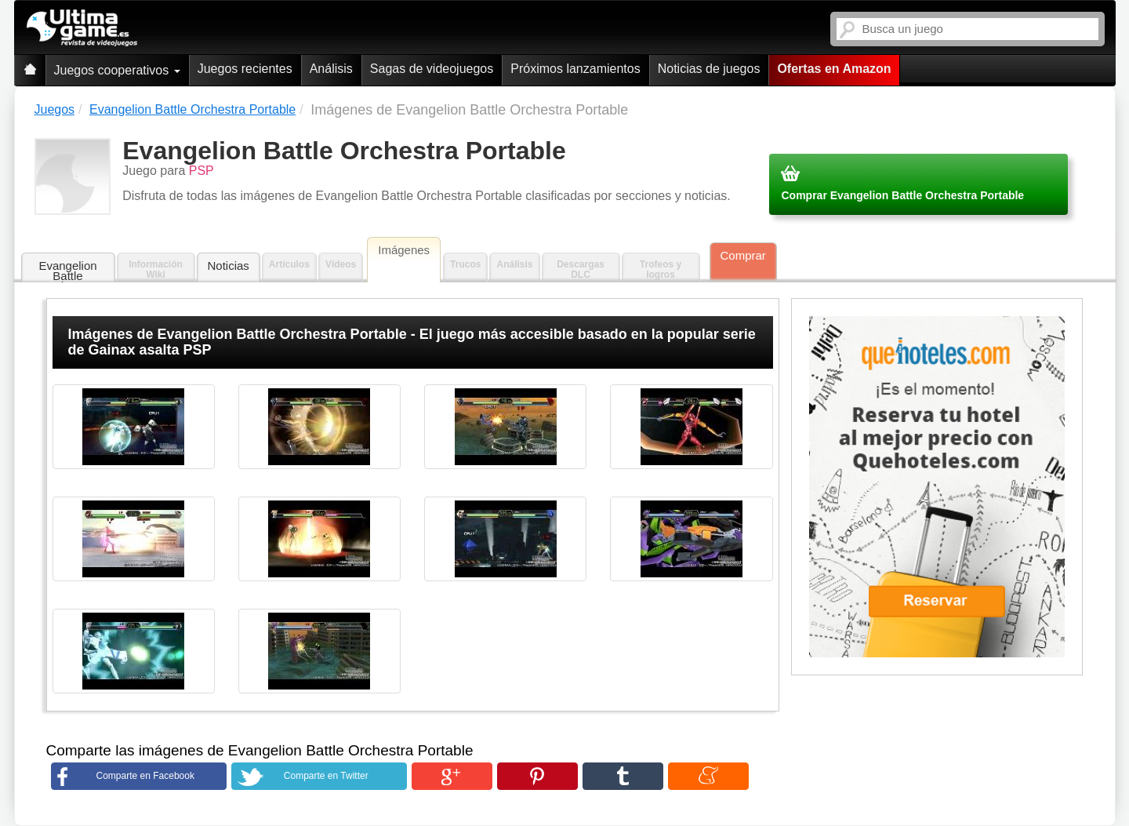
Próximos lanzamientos (575, 68)
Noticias (228, 265)
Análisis (331, 68)
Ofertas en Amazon (834, 68)
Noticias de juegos (709, 68)
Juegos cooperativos (117, 70)
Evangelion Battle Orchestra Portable (67, 271)
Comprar (743, 255)
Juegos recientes (245, 68)
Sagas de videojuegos (431, 68)
